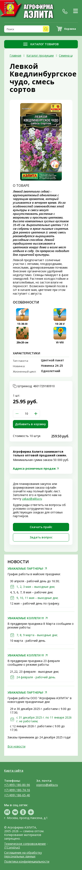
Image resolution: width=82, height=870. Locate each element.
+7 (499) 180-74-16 (17, 790)
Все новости (16, 746)
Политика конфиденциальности (26, 861)
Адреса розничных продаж (34, 468)
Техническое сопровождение (25, 844)
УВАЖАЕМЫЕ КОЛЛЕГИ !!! (25, 618)
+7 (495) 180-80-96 (17, 785)
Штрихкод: (36, 386)
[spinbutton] (26, 413)
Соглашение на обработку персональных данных (23, 854)
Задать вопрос (41, 537)
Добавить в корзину (30, 424)
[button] (36, 413)
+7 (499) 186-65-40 (17, 795)
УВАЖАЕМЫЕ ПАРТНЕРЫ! (25, 568)
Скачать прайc (41, 527)
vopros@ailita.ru (47, 785)
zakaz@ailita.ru (32, 499)
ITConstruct (12, 847)
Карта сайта (13, 770)
